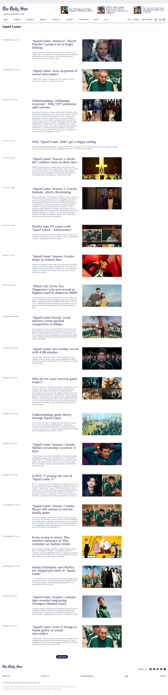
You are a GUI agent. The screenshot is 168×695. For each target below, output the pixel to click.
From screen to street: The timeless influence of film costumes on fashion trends (51, 541)
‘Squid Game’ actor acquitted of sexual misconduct (54, 72)
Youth (95, 19)
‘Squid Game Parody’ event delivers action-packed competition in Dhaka (51, 321)
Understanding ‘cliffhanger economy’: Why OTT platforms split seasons (54, 104)
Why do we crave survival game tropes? (54, 380)
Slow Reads (84, 19)
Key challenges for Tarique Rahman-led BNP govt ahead (80, 10)
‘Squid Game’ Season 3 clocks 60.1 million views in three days (54, 160)
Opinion (17, 19)
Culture (69, 19)
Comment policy (86, 676)
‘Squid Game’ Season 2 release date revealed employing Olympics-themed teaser (54, 600)
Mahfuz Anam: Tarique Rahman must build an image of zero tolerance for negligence (117, 10)
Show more (62, 657)
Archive (162, 676)
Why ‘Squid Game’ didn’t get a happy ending (64, 142)
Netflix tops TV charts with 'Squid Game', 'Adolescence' (52, 228)
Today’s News (147, 19)
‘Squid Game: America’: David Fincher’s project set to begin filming (54, 44)
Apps (126, 676)
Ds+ (106, 19)
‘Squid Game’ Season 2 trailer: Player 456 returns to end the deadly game (53, 509)
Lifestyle (56, 19)
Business (30, 19)
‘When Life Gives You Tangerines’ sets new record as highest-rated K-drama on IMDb (54, 289)
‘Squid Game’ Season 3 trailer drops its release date (53, 257)
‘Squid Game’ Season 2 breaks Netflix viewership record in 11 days (54, 448)
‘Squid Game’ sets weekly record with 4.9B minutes (55, 350)
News (6, 19)
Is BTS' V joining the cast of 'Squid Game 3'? (52, 477)
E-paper (136, 19)
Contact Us (45, 676)
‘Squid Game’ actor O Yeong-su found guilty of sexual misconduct (54, 630)
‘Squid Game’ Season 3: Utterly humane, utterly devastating (54, 190)
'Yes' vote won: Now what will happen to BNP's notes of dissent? (153, 10)
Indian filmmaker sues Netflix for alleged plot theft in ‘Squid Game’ (53, 570)
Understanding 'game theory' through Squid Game (52, 416)
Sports (43, 19)
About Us (6, 676)
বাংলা (129, 19)
